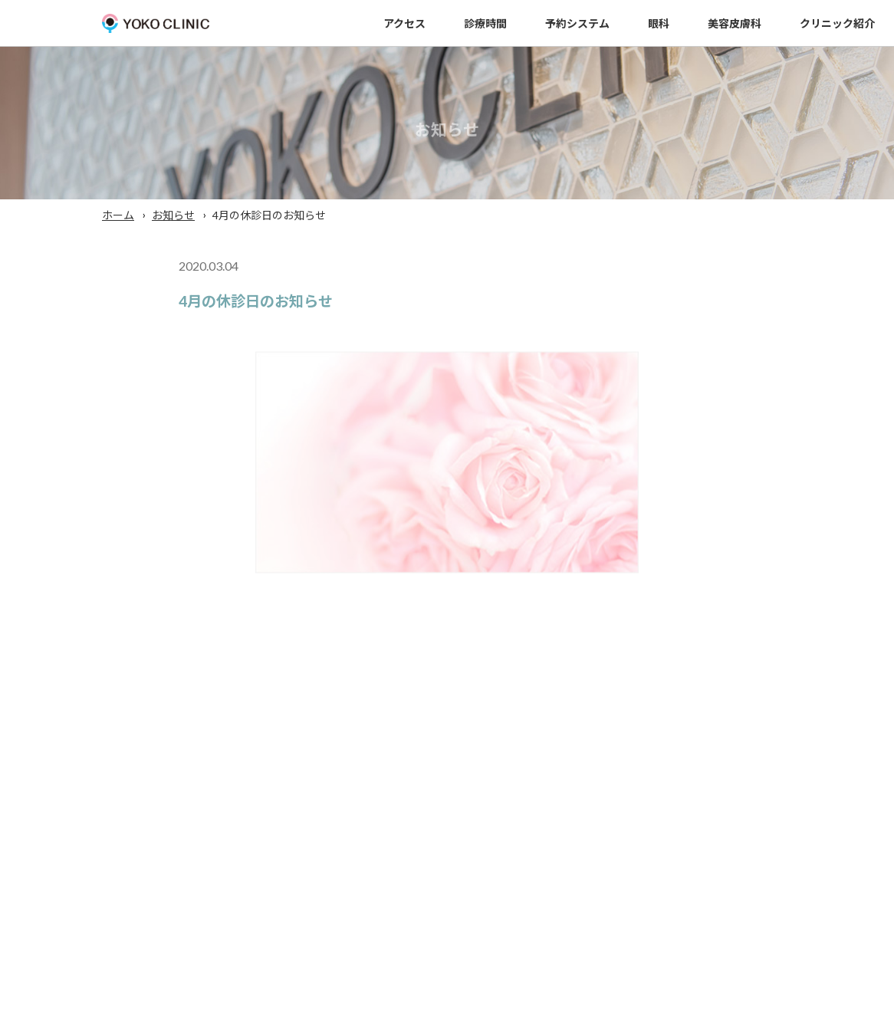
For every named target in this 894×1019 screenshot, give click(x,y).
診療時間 (485, 23)
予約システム (577, 23)
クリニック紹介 (837, 23)
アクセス (404, 23)
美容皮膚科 (734, 23)
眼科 (658, 23)
